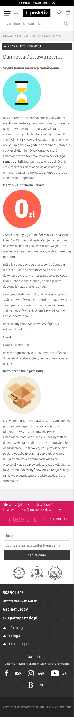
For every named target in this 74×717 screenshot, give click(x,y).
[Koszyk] (68, 12)
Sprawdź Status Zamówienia (20, 601)
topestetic (8, 35)
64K (36, 673)
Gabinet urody (15, 609)
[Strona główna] (36, 13)
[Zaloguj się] (16, 12)
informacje (22, 35)
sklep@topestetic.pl (20, 618)
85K (13, 673)
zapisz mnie (37, 555)
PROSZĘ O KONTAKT (55, 519)
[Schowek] (59, 12)
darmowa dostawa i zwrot (46, 35)
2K (59, 673)
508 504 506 (13, 592)
